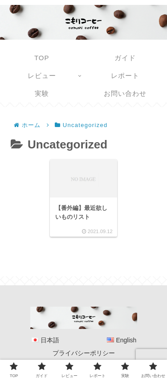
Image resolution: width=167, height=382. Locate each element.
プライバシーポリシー (84, 353)
